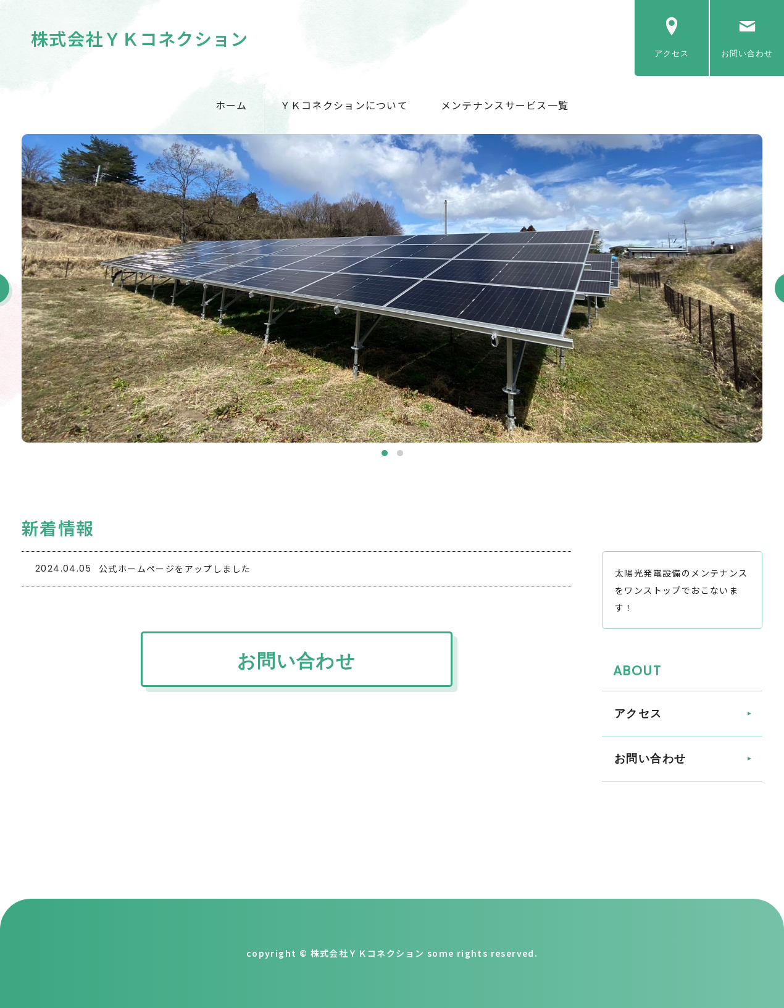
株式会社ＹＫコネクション (140, 38)
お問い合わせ (747, 53)
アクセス (671, 53)
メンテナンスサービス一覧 (505, 105)
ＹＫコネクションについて (344, 105)
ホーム (231, 105)
